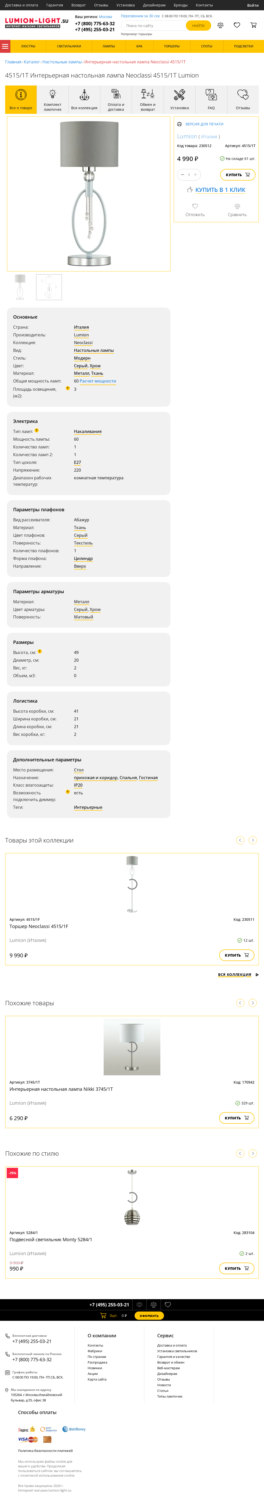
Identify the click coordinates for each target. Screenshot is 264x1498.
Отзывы (101, 5)
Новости (164, 1385)
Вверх (80, 566)
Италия (81, 327)
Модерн (82, 358)
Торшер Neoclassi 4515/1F (39, 926)
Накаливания (88, 431)
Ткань (97, 373)
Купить (238, 174)
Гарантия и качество (173, 1356)
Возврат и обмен (170, 1362)
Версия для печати (205, 124)
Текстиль (83, 543)
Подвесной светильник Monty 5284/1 (51, 1239)
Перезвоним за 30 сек (140, 16)
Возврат (78, 5)
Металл (81, 373)
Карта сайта (97, 1379)
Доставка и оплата (21, 5)
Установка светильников (177, 1351)
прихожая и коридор (96, 777)
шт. (109, 1316)
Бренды (181, 5)
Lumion (81, 335)
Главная (13, 62)
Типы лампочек (170, 1396)
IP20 (78, 785)
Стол (79, 770)
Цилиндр (83, 558)
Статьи (162, 1390)
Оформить (149, 1316)
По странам (97, 1356)
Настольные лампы (62, 62)
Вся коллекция (238, 974)
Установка (126, 5)
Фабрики (95, 1351)
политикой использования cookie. (47, 1475)
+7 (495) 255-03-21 (95, 29)
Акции (93, 1373)
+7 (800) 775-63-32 (95, 24)
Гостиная (148, 777)
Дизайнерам (154, 5)
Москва (105, 17)
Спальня (128, 777)
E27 (77, 462)
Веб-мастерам (168, 1368)
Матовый (83, 617)
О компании (102, 1335)
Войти (253, 5)
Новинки (95, 1368)
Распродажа (97, 1362)
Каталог (5, 46)
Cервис (165, 1335)
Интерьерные (88, 807)
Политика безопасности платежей (45, 1450)
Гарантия (54, 5)
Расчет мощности (98, 381)
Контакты (204, 5)
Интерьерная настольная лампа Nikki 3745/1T (61, 1089)
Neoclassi (83, 342)
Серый (81, 366)
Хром (95, 366)
